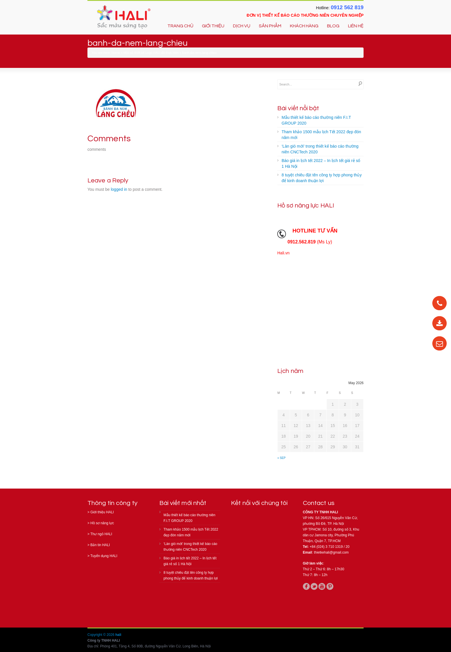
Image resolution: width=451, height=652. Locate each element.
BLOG (333, 26)
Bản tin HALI (100, 545)
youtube (321, 586)
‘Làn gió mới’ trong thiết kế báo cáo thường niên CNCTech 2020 (320, 149)
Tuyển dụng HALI (103, 556)
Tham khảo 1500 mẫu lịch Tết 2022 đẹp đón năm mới (321, 134)
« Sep (282, 458)
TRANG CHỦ (180, 26)
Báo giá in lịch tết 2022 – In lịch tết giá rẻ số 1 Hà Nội (321, 163)
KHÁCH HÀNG (304, 26)
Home (116, 52)
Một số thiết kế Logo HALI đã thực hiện (151, 52)
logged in (119, 189)
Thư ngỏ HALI (101, 534)
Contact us (319, 503)
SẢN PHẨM (270, 26)
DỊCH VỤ (241, 26)
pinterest (329, 586)
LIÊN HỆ (356, 26)
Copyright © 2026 (101, 635)
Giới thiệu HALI (102, 512)
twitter (314, 586)
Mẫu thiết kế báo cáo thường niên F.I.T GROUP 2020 (316, 120)
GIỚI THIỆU (213, 26)
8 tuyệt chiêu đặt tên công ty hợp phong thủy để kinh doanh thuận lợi (322, 178)
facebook (306, 586)
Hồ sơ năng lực (102, 523)
